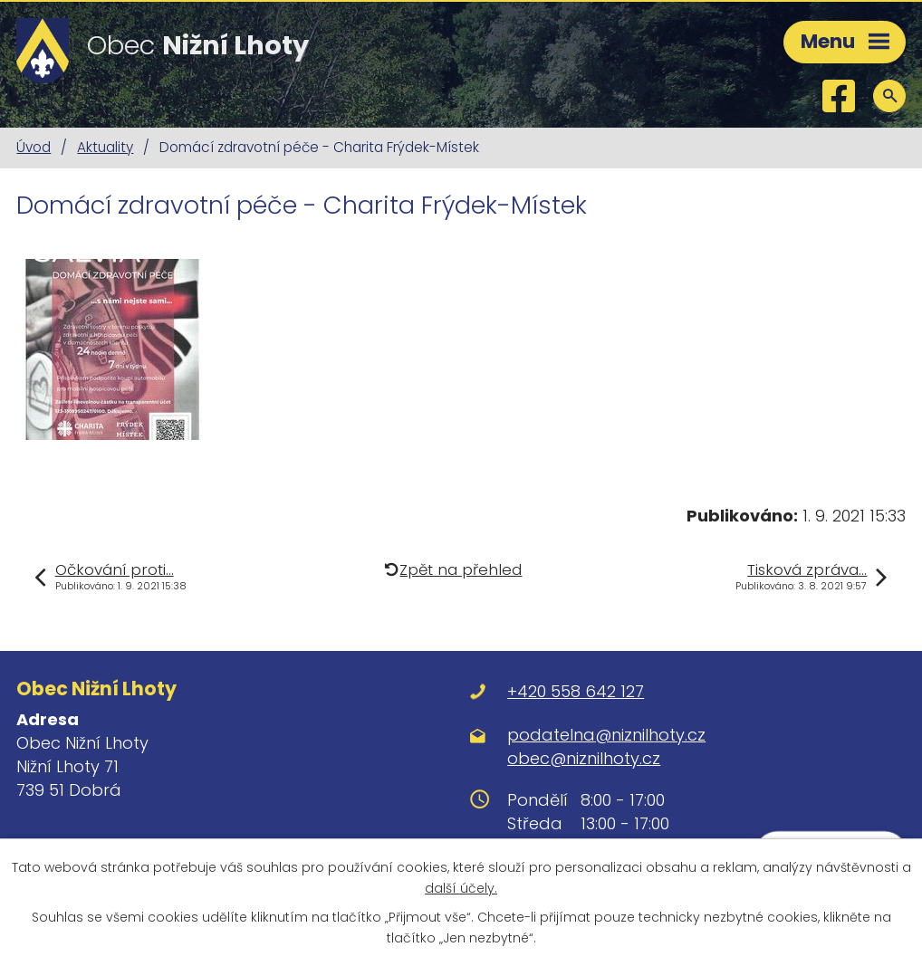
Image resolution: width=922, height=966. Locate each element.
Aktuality (105, 147)
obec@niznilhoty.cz (583, 758)
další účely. (461, 888)
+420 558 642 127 (575, 691)
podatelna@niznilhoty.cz (606, 734)
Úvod (33, 147)
